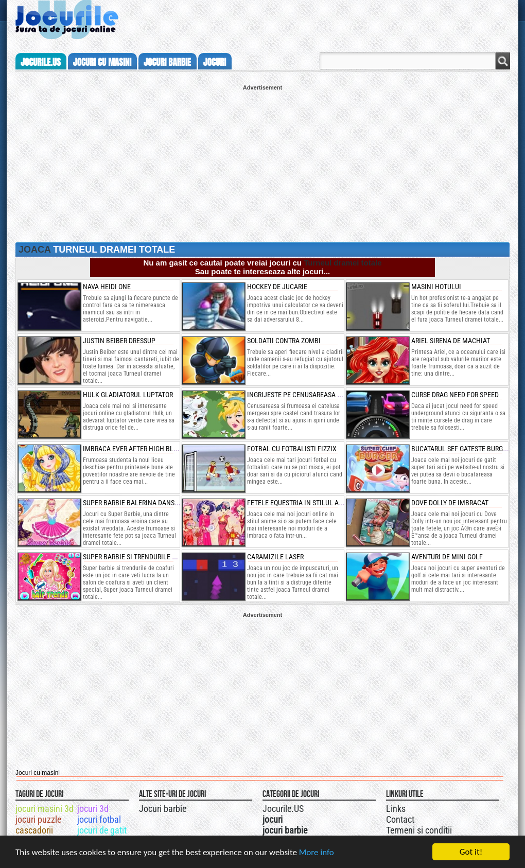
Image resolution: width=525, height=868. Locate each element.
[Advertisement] (262, 163)
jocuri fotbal (99, 819)
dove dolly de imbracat (449, 503)
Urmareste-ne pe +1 (310, 807)
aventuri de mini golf (447, 557)
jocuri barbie (167, 62)
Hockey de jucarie (277, 286)
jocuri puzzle (38, 819)
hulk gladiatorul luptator (128, 395)
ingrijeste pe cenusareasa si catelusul (312, 395)
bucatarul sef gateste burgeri (461, 449)
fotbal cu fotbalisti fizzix (292, 449)
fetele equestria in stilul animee (302, 503)
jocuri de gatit (102, 830)
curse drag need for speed (455, 395)
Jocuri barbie (162, 808)
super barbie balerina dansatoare (140, 503)
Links (396, 808)
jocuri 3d (93, 808)
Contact (400, 819)
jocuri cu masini (102, 62)
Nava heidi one (107, 286)
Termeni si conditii (419, 830)
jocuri (214, 62)
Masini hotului (436, 286)
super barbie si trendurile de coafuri (145, 557)
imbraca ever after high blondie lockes (150, 449)
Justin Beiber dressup (119, 340)
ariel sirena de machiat (450, 340)
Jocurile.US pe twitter (320, 807)
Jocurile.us (41, 62)
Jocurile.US (283, 808)
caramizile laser (275, 557)
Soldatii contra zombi (284, 340)
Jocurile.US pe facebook (331, 807)
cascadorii (34, 830)
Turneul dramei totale (342, 262)
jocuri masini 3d (44, 808)
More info (316, 853)
